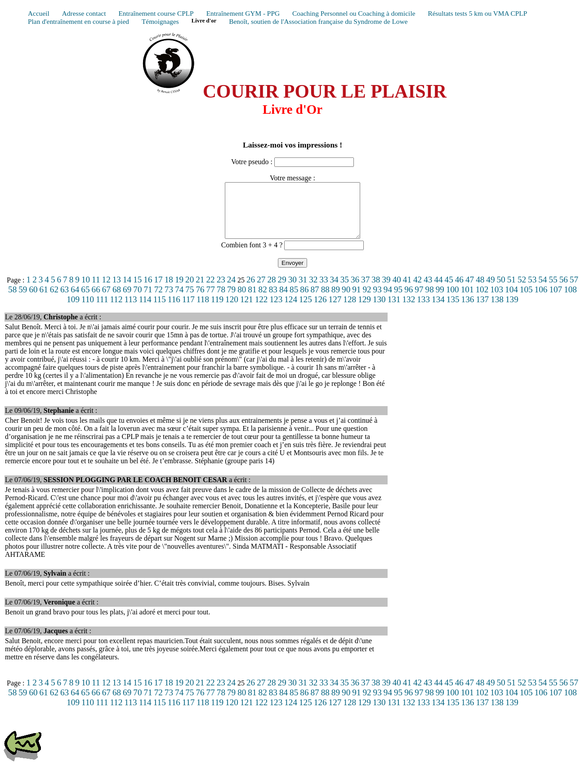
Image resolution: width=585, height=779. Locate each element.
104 (511, 300)
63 (64, 300)
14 (127, 290)
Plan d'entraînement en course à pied (78, 21)
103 (496, 300)
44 (438, 290)
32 (313, 290)
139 (511, 310)
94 (388, 300)
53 (532, 290)
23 (221, 290)
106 (541, 300)
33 (323, 290)
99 (440, 300)
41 (407, 290)
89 (335, 300)
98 (429, 300)
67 (106, 300)
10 (85, 290)
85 (294, 300)
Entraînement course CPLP (155, 13)
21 (200, 290)
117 (188, 310)
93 (377, 300)
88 (325, 300)
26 (250, 290)
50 (501, 290)
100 (452, 300)
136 (467, 310)
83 (273, 300)
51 (511, 290)
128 (349, 310)
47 (469, 290)
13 (116, 290)
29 (282, 290)
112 (116, 310)
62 (54, 300)
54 (542, 290)
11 (96, 290)
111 (102, 310)
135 (453, 310)
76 (200, 300)
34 (334, 290)
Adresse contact (84, 13)
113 (131, 310)
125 (305, 310)
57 (574, 290)
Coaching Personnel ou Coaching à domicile (353, 13)
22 (210, 290)
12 (106, 290)
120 (231, 310)
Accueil (38, 13)
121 (246, 310)
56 (563, 290)
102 (481, 300)
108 (570, 300)
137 (482, 310)
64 (75, 300)
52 (522, 290)
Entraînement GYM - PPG (243, 13)
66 (96, 300)
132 (408, 310)
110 (87, 310)
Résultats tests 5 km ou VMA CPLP (477, 13)
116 (174, 310)
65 (85, 300)
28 (271, 290)
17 (158, 290)
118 (202, 310)
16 (147, 290)
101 (467, 300)
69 (127, 300)
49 (490, 290)
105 (526, 300)
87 (314, 300)
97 (419, 300)
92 (366, 300)
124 (290, 310)
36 (355, 290)
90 (346, 300)
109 (73, 310)
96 (408, 300)
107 (555, 300)
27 (261, 290)
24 (231, 290)
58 (12, 300)
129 (364, 310)
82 (263, 300)
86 (304, 300)
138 (497, 310)
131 (394, 310)
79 (231, 300)
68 (116, 300)
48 (480, 290)
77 (210, 300)
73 (169, 300)
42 (417, 290)
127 (335, 310)
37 (365, 290)
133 (423, 310)
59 (22, 300)
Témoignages (160, 21)
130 (379, 310)
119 (217, 310)
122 (261, 310)
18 (169, 290)
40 (397, 290)
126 (320, 310)
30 (292, 290)
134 (438, 310)
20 (189, 290)
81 (252, 300)
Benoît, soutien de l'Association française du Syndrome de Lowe (318, 21)
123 (275, 310)
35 (344, 290)
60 (33, 300)
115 (159, 310)
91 (356, 300)
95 (398, 300)
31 (303, 290)
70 (137, 300)
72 (158, 300)
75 (189, 300)
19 (179, 290)
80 (241, 300)
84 (283, 300)
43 (428, 290)
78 (221, 300)
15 (137, 290)
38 (375, 290)
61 (44, 300)
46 (459, 290)
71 (147, 300)
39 (386, 290)
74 (179, 300)
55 (553, 290)
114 (145, 310)
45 (449, 290)
